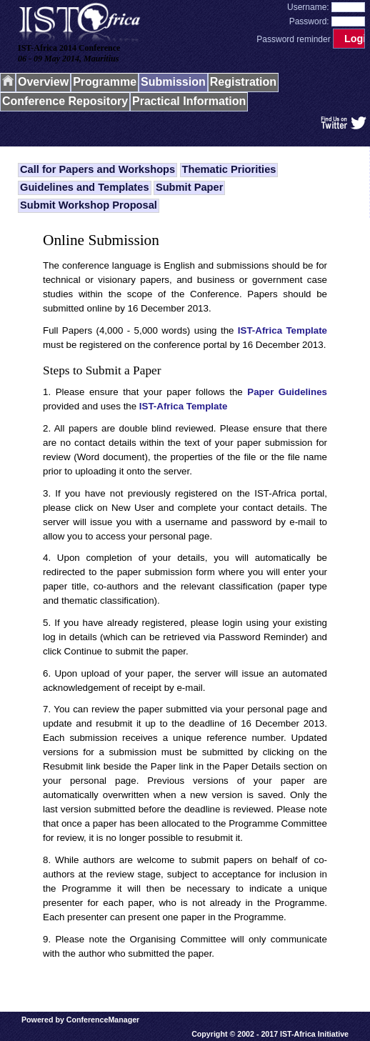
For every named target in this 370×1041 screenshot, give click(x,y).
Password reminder (293, 39)
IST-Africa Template (282, 330)
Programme (104, 82)
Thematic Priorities (229, 169)
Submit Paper (189, 187)
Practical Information (189, 101)
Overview (43, 82)
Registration (243, 82)
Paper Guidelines (287, 392)
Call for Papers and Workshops (97, 169)
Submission (173, 82)
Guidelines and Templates (84, 187)
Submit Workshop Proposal (88, 205)
